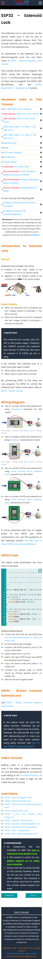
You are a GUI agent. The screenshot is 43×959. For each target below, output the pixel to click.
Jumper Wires (10, 162)
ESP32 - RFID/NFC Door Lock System (21, 827)
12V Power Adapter (12, 152)
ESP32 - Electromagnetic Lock (18, 797)
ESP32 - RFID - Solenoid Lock (17, 830)
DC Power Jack (16, 166)
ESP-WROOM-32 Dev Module (17, 109)
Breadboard (9, 157)
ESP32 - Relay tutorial (11, 390)
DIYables (35, 235)
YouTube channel (29, 775)
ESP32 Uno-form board (21, 113)
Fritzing (26, 431)
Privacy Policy (31, 954)
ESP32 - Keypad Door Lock (16, 810)
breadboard (16, 409)
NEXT (33, 895)
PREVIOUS (9, 895)
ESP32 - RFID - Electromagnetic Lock (21, 833)
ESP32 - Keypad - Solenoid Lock (19, 820)
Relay (5, 147)
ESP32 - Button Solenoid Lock (18, 801)
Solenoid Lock (10, 143)
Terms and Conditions (15, 954)
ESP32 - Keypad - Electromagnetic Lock (22, 823)
